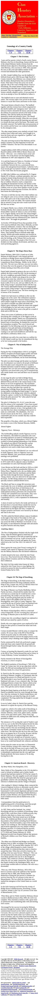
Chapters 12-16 (28, 51)
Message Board (16, 35)
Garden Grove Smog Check (9, 991)
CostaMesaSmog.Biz (7, 988)
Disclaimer (17, 967)
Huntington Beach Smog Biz (19, 993)
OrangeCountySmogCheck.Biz (10, 986)
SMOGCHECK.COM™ (19, 982)
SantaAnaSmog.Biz (21, 988)
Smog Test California (16, 994)
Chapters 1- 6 (10, 51)
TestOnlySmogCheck (19, 984)
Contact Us (5, 37)
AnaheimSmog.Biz (26, 986)
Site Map (8, 35)
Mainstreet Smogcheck (26, 991)
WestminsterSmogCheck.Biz (9, 989)
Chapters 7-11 (19, 51)
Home (3, 35)
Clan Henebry (13, 37)
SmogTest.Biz (5, 993)
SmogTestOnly (5, 984)
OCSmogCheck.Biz (26, 989)
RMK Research (18, 959)
